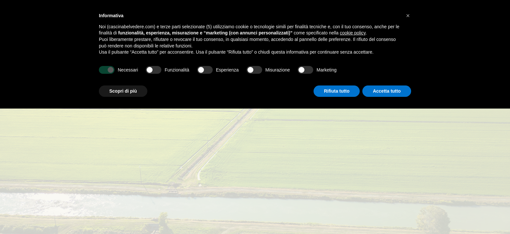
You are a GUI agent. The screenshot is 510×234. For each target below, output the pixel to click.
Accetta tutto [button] (387, 91)
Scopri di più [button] (123, 91)
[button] (408, 15)
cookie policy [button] (353, 32)
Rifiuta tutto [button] (337, 91)
